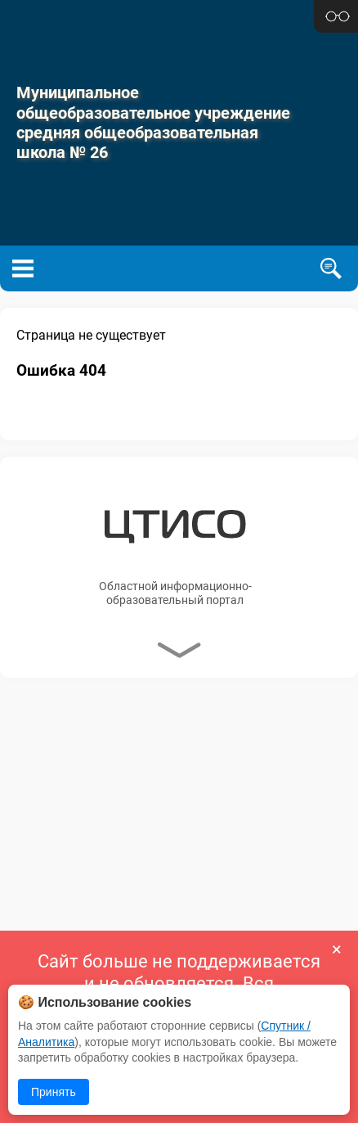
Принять (53, 1091)
